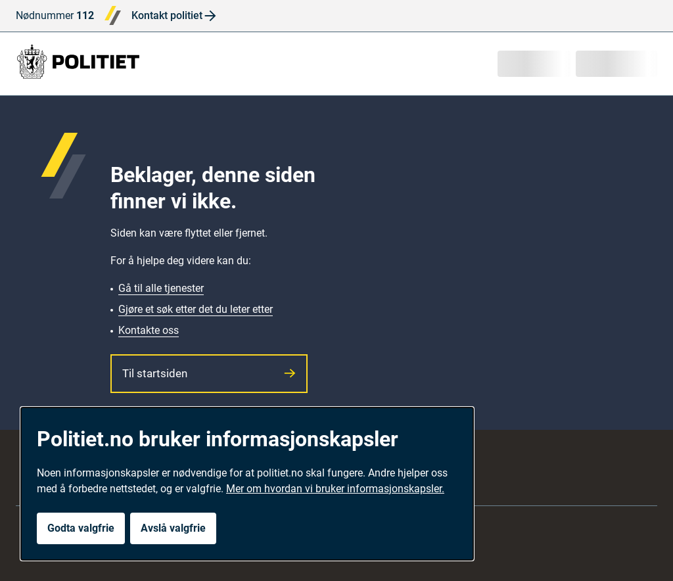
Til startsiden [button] (209, 373)
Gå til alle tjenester (161, 288)
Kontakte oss (148, 330)
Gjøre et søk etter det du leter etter (195, 309)
